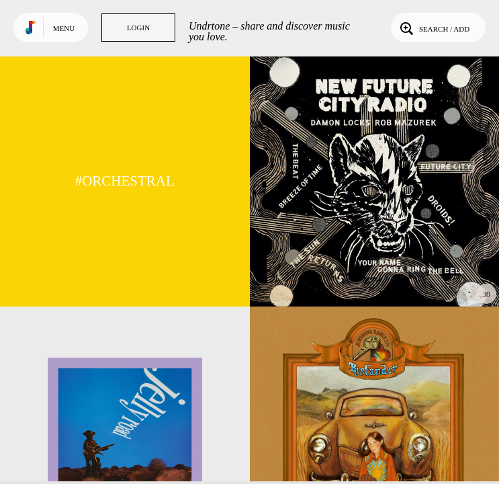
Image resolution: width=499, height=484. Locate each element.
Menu (64, 28)
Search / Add (433, 27)
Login (138, 28)
